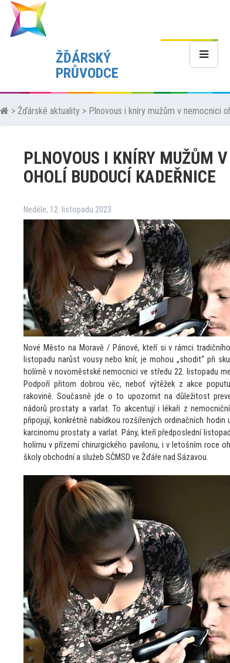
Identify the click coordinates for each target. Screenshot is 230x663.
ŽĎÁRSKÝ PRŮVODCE (87, 65)
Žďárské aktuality (49, 110)
